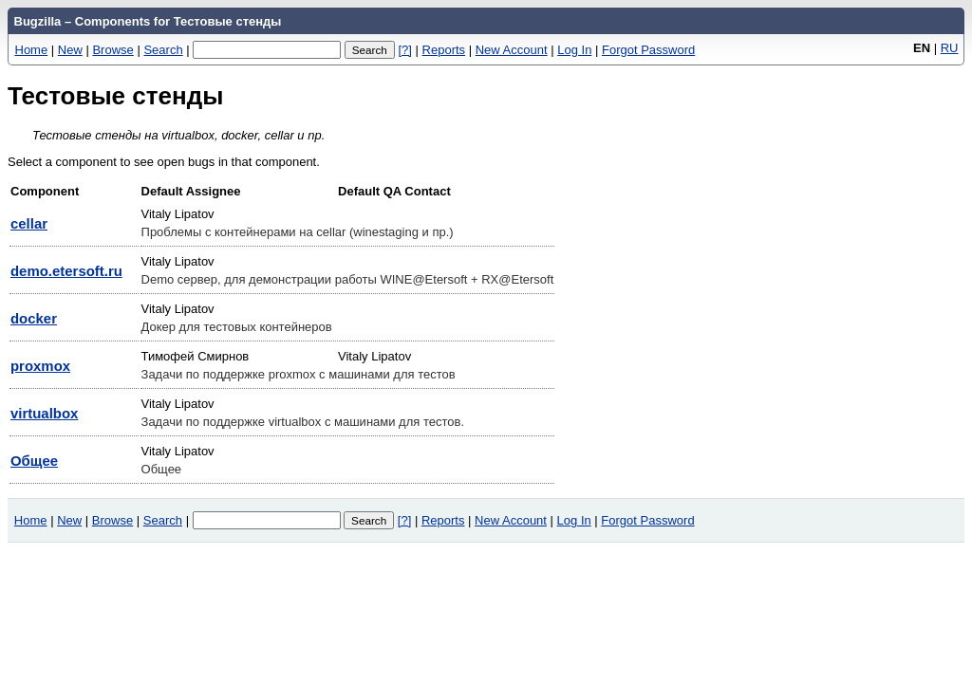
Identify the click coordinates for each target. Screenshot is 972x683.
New (70, 50)
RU (950, 48)
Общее (34, 460)
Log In (574, 50)
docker (33, 318)
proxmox (40, 366)
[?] (404, 50)
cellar (28, 223)
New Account (512, 50)
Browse (112, 50)
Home (31, 50)
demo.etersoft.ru (66, 271)
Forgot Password (648, 50)
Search (162, 50)
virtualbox (44, 413)
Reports (444, 50)
